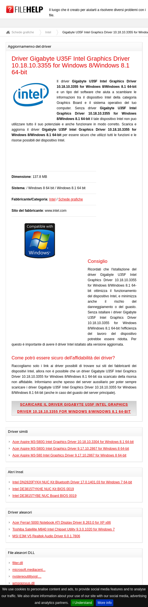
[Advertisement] (77, 159)
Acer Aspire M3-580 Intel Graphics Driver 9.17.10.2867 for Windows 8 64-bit (69, 455)
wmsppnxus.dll (23, 583)
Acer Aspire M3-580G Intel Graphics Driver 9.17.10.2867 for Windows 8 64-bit (70, 449)
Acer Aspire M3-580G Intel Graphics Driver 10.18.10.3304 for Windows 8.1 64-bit (73, 442)
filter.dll (17, 563)
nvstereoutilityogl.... (26, 576)
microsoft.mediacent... (28, 570)
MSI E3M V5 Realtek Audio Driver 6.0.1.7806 (46, 536)
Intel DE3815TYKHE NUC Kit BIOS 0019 (43, 489)
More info (105, 603)
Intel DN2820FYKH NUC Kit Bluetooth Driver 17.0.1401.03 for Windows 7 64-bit (72, 482)
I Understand (82, 603)
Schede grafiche (23, 32)
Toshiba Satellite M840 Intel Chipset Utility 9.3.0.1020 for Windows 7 (63, 529)
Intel (48, 32)
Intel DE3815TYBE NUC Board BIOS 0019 (44, 496)
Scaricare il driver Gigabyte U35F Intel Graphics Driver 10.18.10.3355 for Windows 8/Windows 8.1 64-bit (74, 408)
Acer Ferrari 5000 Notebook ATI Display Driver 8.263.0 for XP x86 (61, 523)
